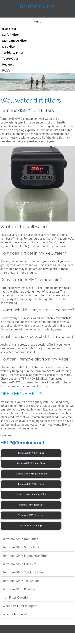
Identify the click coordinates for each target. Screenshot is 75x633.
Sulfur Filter (10, 34)
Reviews (8, 64)
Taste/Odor (10, 58)
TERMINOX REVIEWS (34, 378)
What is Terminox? (15, 614)
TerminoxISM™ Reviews (19, 589)
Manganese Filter (14, 40)
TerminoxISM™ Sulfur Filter (21, 547)
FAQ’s (6, 70)
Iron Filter (9, 28)
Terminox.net (37, 6)
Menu (37, 22)
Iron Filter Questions (17, 597)
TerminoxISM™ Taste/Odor (21, 581)
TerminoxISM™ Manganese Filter (25, 556)
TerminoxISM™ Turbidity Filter (23, 572)
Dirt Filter (9, 46)
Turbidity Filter (13, 52)
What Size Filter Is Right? (20, 606)
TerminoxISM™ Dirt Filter (20, 564)
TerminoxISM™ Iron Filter (20, 539)
